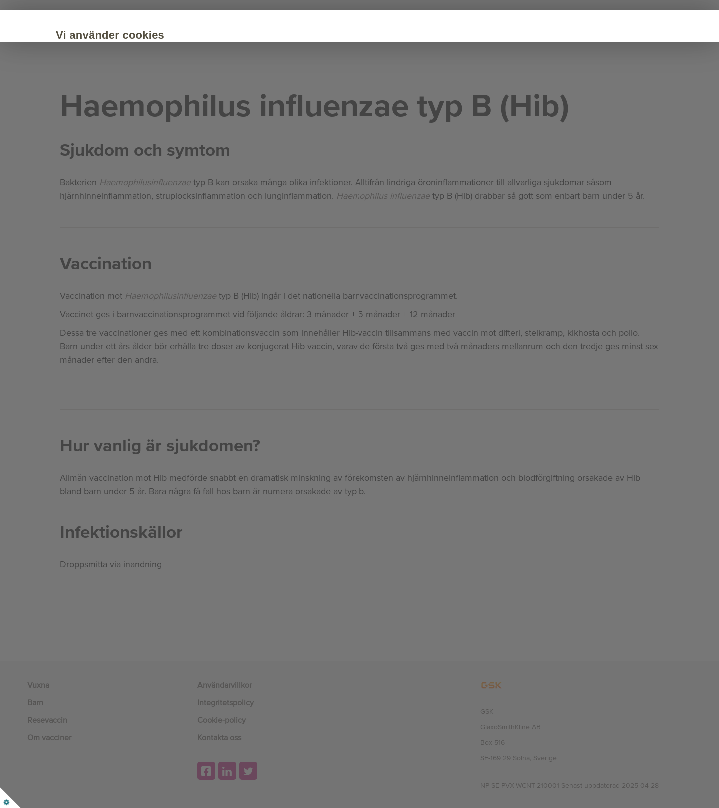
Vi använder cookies (156, 35)
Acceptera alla (143, 120)
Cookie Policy (192, 90)
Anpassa (219, 120)
